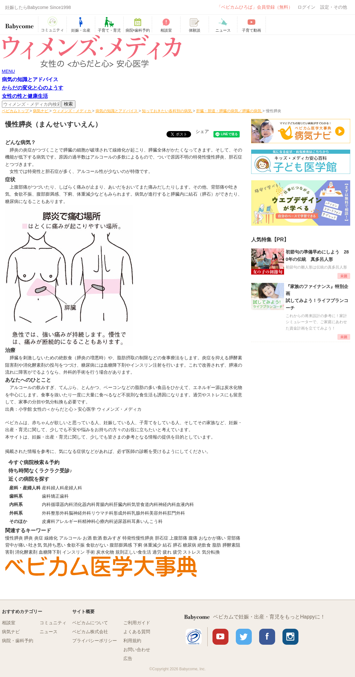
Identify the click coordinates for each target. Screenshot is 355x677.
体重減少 (152, 545)
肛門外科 (176, 513)
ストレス (192, 552)
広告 (127, 658)
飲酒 (97, 538)
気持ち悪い (54, 545)
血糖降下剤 (50, 552)
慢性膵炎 (14, 538)
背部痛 (233, 538)
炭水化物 (105, 552)
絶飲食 (204, 545)
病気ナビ (11, 631)
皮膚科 (48, 521)
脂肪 (216, 545)
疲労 (177, 552)
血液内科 (185, 504)
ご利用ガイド (136, 622)
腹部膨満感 (121, 545)
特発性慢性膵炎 (138, 538)
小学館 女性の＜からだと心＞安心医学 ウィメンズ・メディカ (80, 409)
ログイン (306, 7)
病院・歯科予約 (17, 640)
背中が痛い (16, 545)
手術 (90, 552)
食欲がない (97, 545)
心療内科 (104, 521)
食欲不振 (76, 545)
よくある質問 (136, 631)
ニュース (49, 631)
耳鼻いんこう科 (147, 521)
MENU (8, 71)
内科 (46, 504)
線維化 (51, 538)
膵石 (177, 545)
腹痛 (193, 538)
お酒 (87, 538)
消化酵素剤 (26, 552)
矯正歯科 (60, 496)
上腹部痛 (178, 538)
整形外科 (60, 513)
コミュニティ (53, 622)
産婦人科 (73, 487)
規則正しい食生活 (133, 552)
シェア (202, 131)
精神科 (89, 521)
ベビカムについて (90, 622)
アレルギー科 (68, 521)
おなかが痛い (212, 538)
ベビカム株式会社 (90, 631)
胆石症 (235, 157)
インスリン (73, 552)
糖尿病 (12, 201)
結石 (167, 545)
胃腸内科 (104, 504)
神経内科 (167, 504)
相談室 (8, 622)
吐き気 (35, 545)
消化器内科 (84, 504)
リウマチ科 (102, 513)
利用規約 (132, 640)
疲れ (167, 552)
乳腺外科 (140, 513)
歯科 (46, 496)
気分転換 (211, 552)
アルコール (70, 538)
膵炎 (28, 538)
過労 (156, 552)
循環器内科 (62, 504)
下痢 (137, 545)
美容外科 (158, 513)
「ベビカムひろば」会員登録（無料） (255, 7)
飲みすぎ (112, 538)
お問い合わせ (136, 649)
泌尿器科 (122, 521)
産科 (46, 487)
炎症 (38, 538)
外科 (46, 513)
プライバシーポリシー (94, 640)
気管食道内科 (144, 504)
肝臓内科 (122, 504)
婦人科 (57, 487)
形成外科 (122, 513)
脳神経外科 (80, 513)
